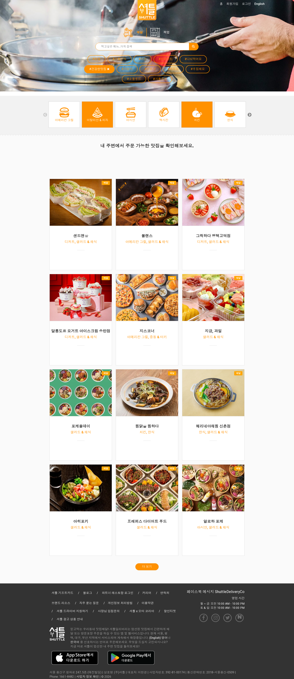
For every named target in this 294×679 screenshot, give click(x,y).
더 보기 (147, 566)
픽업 (167, 32)
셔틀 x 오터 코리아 (141, 611)
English (259, 4)
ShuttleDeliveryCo (229, 591)
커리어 (146, 593)
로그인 (246, 4)
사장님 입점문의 (109, 611)
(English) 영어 (158, 638)
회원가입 (232, 4)
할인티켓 (170, 611)
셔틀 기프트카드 (62, 593)
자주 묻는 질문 (89, 603)
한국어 (74, 642)
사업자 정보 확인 (87, 676)
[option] (64, 114)
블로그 (87, 593)
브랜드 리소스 (61, 603)
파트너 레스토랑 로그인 (117, 593)
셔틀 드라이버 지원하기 (72, 611)
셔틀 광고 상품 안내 (70, 619)
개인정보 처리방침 (120, 603)
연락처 (164, 593)
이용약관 (148, 603)
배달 (140, 32)
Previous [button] (45, 114)
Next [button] (249, 114)
